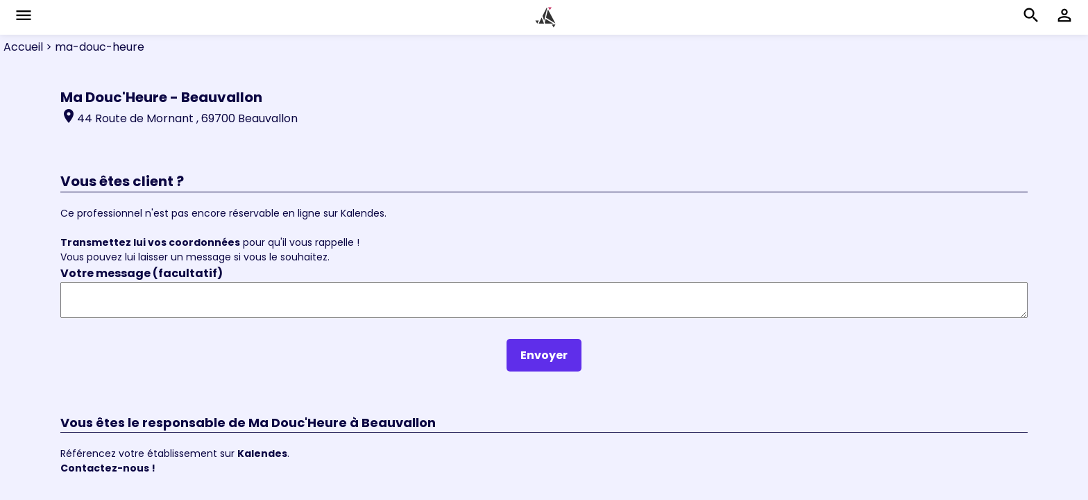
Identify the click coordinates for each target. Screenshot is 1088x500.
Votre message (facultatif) (141, 273)
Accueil (23, 47)
